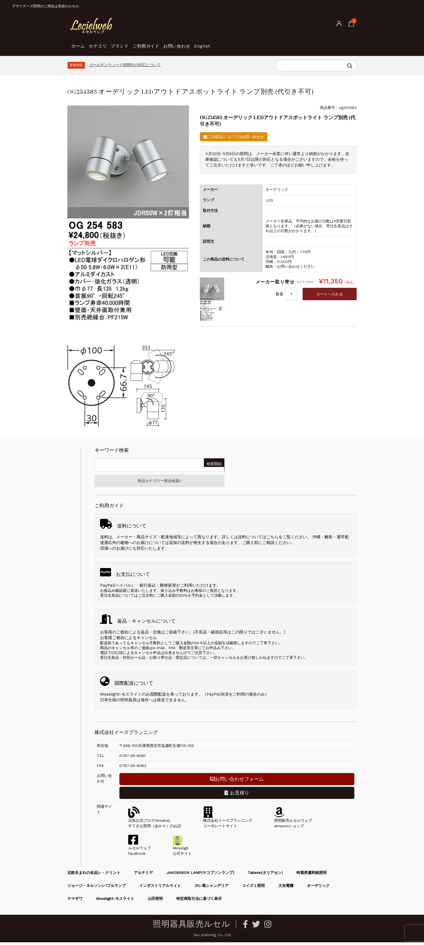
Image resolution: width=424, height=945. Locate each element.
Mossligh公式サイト (182, 850)
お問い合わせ (215, 43)
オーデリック (318, 888)
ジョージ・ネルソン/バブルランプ (96, 888)
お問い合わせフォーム (237, 781)
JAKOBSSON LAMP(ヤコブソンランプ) (200, 875)
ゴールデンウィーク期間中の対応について (125, 65)
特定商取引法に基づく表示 (199, 901)
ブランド (139, 43)
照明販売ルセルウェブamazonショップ (293, 823)
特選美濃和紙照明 (311, 875)
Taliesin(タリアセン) (265, 875)
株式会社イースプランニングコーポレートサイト (227, 823)
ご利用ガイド (175, 43)
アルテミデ (143, 875)
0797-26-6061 (132, 758)
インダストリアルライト (160, 888)
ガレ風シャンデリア (211, 888)
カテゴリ (108, 43)
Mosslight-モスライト (115, 901)
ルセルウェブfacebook (139, 850)
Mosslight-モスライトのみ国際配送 (133, 696)
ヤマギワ (74, 901)
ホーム (80, 43)
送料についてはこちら (258, 539)
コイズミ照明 (253, 888)
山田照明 (155, 901)
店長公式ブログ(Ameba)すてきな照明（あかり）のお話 (154, 823)
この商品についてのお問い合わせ (233, 137)
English (249, 43)
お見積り (236, 795)
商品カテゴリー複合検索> (159, 482)
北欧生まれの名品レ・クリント (93, 875)
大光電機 (285, 888)
